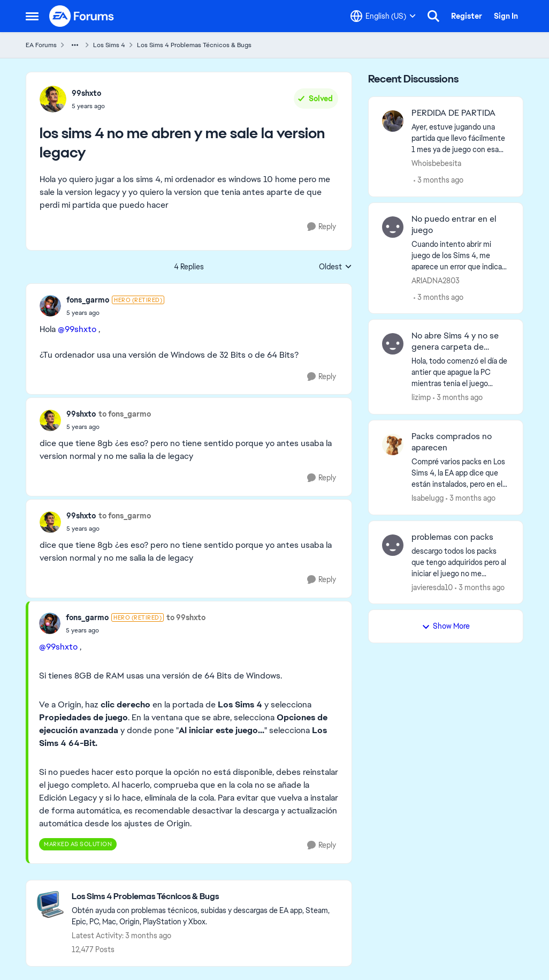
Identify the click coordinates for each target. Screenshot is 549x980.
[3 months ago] (438, 180)
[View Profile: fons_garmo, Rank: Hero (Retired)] (50, 305)
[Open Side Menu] (32, 16)
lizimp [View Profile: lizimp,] (421, 397)
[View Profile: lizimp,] (392, 344)
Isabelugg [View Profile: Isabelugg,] (427, 498)
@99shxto (77, 329)
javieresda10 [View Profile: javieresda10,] (432, 587)
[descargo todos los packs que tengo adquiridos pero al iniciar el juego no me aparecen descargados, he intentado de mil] (460, 562)
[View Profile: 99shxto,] (53, 99)
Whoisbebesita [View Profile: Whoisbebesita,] (436, 163)
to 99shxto (185, 617)
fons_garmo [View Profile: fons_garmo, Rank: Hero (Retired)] (87, 300)
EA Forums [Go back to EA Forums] (41, 45)
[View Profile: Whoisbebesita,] (392, 121)
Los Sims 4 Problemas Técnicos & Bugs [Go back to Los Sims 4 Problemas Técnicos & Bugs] (194, 45)
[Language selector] (383, 16)
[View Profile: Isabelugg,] (392, 444)
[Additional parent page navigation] (74, 44)
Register (466, 16)
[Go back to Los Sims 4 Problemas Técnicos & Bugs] (206, 896)
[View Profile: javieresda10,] (392, 545)
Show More (446, 626)
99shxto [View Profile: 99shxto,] (86, 93)
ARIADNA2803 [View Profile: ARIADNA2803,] (435, 280)
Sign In (506, 16)
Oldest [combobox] (335, 267)
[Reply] (321, 227)
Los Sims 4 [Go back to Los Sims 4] (109, 45)
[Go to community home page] (82, 16)
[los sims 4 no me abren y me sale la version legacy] (115, 313)
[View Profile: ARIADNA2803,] (392, 227)
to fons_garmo (124, 414)
